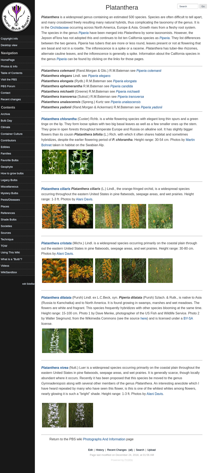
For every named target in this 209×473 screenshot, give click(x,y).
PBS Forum (9, 86)
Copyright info (10, 38)
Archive (6, 113)
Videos (6, 265)
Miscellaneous (10, 186)
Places (6, 206)
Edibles (6, 146)
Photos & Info (10, 66)
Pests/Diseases (11, 199)
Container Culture (12, 133)
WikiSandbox (10, 272)
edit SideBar (29, 283)
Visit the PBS (10, 79)
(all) (131, 449)
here (156, 318)
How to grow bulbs (13, 173)
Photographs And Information (105, 439)
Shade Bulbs (9, 219)
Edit (91, 449)
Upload (152, 449)
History (100, 449)
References (9, 212)
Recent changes (12, 99)
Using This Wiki (11, 252)
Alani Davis (85, 199)
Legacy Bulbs (10, 180)
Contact (6, 92)
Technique (8, 239)
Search (140, 449)
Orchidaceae (77, 27)
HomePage (9, 59)
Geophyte (8, 166)
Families (7, 153)
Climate (6, 127)
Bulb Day (7, 120)
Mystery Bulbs (10, 193)
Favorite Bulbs (10, 160)
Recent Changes (117, 449)
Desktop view (10, 45)
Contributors (9, 140)
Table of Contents (12, 72)
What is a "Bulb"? (12, 259)
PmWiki (129, 460)
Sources (7, 232)
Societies (7, 226)
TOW (5, 245)
